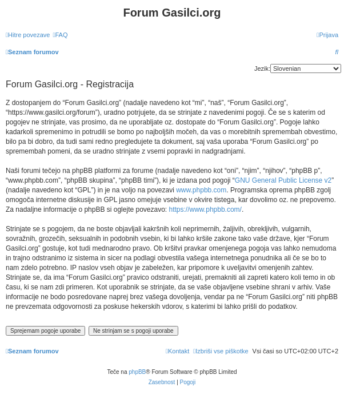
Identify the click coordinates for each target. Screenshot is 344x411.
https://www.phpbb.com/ (205, 209)
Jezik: (262, 68)
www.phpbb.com (201, 190)
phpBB (137, 372)
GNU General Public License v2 (283, 180)
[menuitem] (60, 35)
